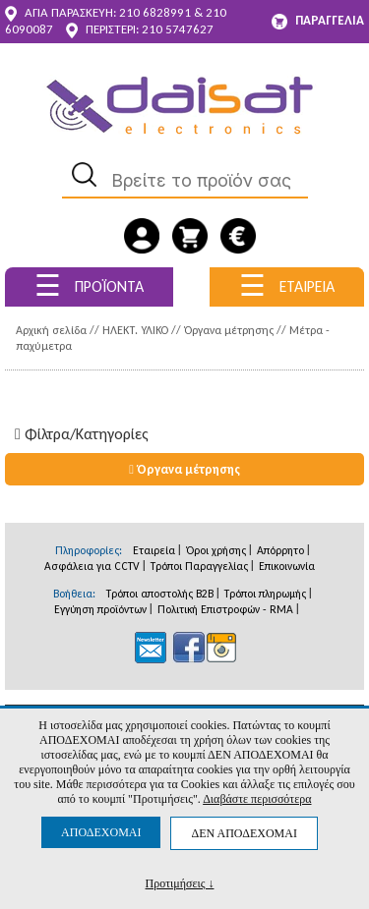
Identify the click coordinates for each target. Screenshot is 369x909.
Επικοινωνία (287, 566)
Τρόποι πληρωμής (265, 593)
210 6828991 (155, 12)
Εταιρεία (154, 550)
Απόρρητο (280, 550)
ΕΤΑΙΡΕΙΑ (287, 285)
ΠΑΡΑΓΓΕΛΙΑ (318, 21)
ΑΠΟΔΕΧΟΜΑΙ (101, 832)
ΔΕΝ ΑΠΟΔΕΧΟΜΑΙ (243, 833)
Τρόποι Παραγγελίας (199, 566)
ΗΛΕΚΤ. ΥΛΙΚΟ (135, 330)
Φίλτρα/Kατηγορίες (82, 434)
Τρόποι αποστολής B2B (160, 593)
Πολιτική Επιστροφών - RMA (225, 609)
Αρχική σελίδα (51, 330)
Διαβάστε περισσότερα (257, 799)
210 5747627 (178, 29)
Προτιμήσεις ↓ (180, 883)
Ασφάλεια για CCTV (92, 566)
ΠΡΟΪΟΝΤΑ (89, 285)
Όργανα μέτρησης (229, 330)
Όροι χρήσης (216, 550)
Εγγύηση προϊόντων (100, 609)
